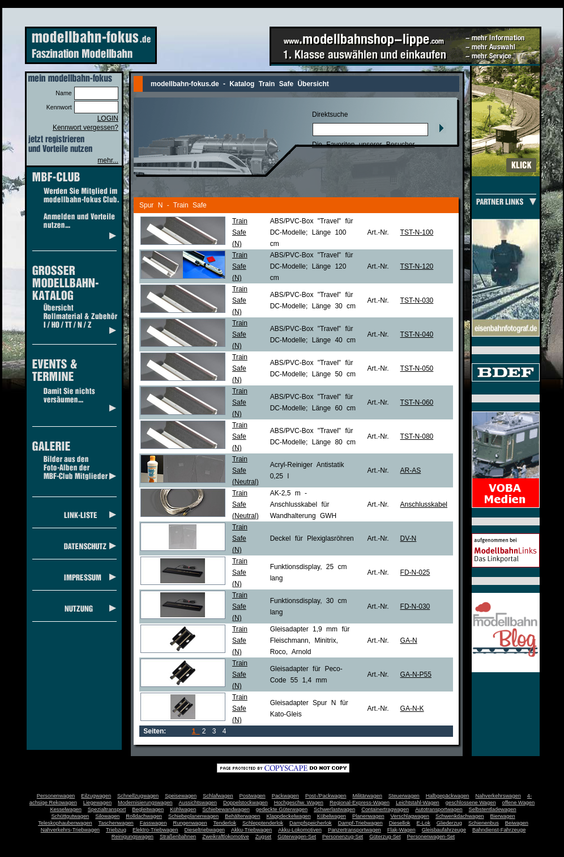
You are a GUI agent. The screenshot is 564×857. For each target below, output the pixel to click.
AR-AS (410, 470)
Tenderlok (224, 823)
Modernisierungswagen (145, 802)
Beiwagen (516, 823)
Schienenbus (483, 823)
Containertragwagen (385, 809)
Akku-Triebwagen (251, 830)
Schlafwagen (218, 796)
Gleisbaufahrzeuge (444, 830)
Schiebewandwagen (226, 809)
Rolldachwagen (144, 816)
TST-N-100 (417, 232)
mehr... (107, 160)
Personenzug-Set (342, 836)
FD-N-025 (415, 572)
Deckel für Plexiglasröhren (312, 538)
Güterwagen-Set (296, 836)
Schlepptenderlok (262, 823)
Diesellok (400, 823)
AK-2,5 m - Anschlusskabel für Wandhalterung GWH (303, 504)
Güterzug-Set (384, 836)
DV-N (408, 538)
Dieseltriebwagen (204, 830)
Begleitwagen (148, 809)
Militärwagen (367, 796)
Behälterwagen (242, 816)
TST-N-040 (417, 334)
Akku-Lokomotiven (300, 830)
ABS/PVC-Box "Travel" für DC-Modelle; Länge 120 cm (311, 266)
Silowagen (107, 816)
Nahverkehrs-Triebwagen (70, 830)
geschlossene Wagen (471, 802)
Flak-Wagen (401, 830)
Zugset (263, 836)
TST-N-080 (417, 436)
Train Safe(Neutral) (245, 470)
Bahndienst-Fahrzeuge (498, 830)
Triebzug (116, 830)
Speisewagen (180, 796)
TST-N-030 (417, 300)
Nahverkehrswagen (498, 796)
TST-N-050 (417, 368)
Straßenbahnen (178, 836)
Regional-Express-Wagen (360, 802)
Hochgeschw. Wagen (298, 802)
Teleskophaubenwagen (65, 823)
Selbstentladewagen (492, 809)
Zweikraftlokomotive (225, 836)
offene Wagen (518, 802)
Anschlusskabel (423, 504)
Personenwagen (56, 796)
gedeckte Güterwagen (281, 809)
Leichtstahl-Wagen (417, 802)
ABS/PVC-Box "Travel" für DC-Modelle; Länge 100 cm (311, 232)
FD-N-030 (415, 606)
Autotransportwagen (439, 809)
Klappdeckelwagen (288, 816)
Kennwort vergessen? (85, 127)
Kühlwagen (183, 809)
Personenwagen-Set (431, 836)
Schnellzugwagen (138, 796)
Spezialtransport (107, 809)
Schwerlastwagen (334, 809)
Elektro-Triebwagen (155, 830)
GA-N (408, 640)
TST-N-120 (417, 266)
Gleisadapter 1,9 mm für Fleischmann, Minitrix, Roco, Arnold (310, 640)
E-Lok (423, 823)
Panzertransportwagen (354, 830)
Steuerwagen (404, 796)
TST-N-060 (417, 402)
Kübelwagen (331, 816)
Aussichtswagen (198, 802)
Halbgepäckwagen (447, 796)
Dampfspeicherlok (310, 823)
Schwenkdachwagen (459, 816)
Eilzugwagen (96, 796)
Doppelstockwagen (245, 802)
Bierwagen (502, 816)
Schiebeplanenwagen (193, 816)
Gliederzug (449, 823)
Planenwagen (368, 816)
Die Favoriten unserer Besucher (363, 145)
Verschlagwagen (410, 816)
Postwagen (253, 796)
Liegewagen (97, 802)
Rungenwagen (190, 823)
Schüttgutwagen (70, 816)
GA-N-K (412, 708)
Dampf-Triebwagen (360, 823)
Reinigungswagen (132, 836)
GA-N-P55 (415, 674)
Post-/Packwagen (326, 796)
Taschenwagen (116, 823)
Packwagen (285, 796)
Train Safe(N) (239, 232)
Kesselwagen (66, 809)
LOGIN (107, 118)
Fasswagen (153, 823)
